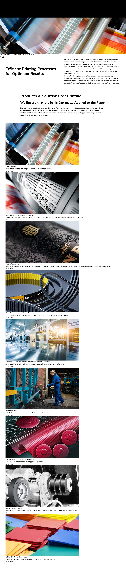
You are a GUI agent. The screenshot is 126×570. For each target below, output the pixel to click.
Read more (9, 171)
